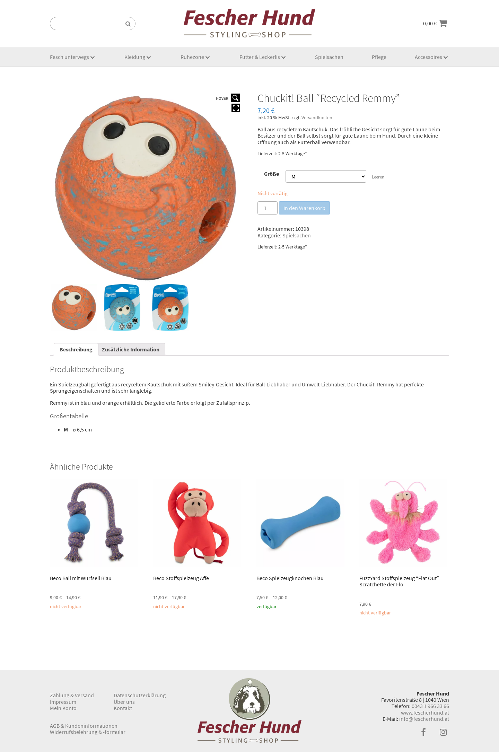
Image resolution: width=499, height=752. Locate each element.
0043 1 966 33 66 (430, 705)
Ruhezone (192, 56)
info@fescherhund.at (424, 718)
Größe (271, 173)
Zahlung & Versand (72, 695)
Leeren (378, 177)
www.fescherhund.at (425, 712)
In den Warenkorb (304, 207)
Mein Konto (63, 708)
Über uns (124, 701)
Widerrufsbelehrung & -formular (87, 731)
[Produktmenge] (267, 208)
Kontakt (123, 708)
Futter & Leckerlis (259, 56)
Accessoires (428, 56)
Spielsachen (329, 56)
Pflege (379, 56)
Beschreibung (76, 349)
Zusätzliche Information (130, 349)
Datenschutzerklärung (140, 695)
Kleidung (134, 56)
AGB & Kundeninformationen (83, 725)
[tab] (76, 349)
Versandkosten (316, 117)
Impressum (63, 701)
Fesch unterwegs (69, 56)
